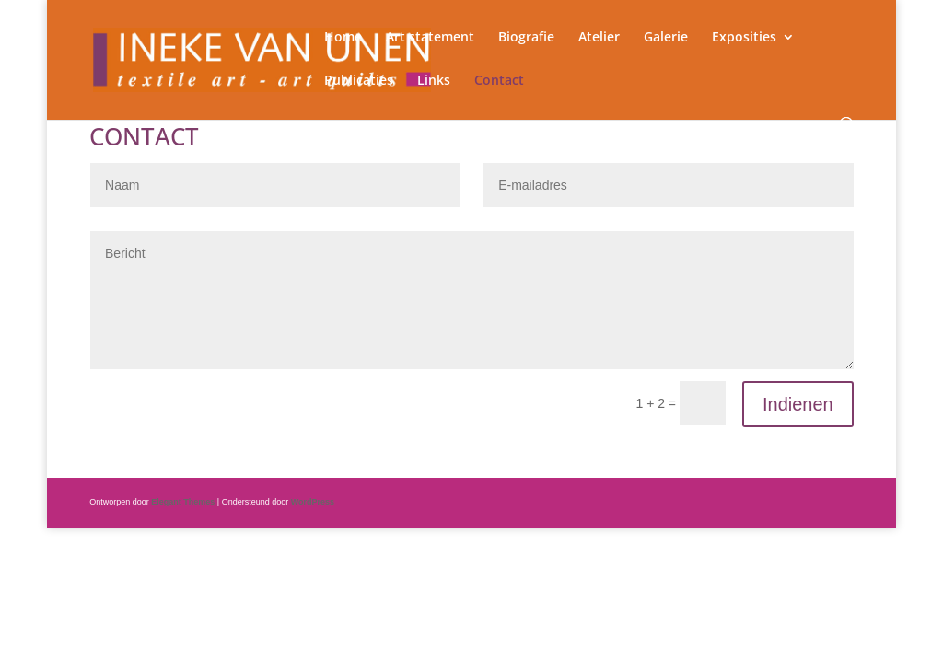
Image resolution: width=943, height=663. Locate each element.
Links (433, 81)
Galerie (666, 37)
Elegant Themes (183, 501)
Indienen (798, 404)
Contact (499, 81)
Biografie (526, 37)
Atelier (599, 37)
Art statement (430, 37)
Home (343, 37)
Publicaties (358, 81)
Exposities (744, 37)
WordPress (312, 501)
